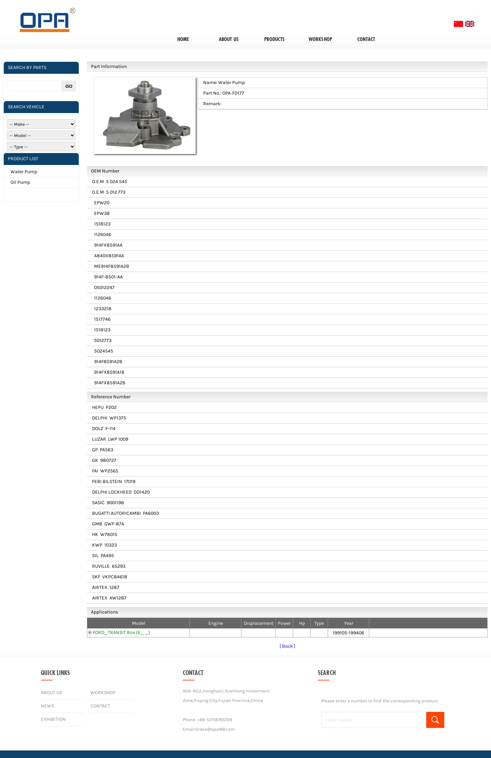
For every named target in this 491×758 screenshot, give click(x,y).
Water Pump (24, 172)
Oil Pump (20, 182)
